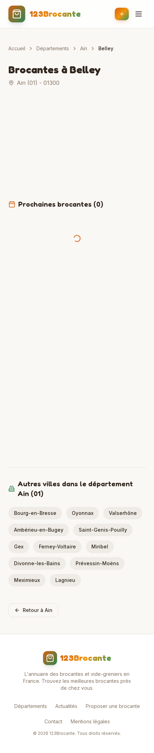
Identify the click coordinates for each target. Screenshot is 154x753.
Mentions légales (90, 721)
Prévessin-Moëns (97, 563)
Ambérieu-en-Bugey (38, 530)
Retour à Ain (33, 610)
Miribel (99, 546)
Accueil (16, 48)
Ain (83, 48)
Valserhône (123, 513)
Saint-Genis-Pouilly (103, 530)
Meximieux (27, 580)
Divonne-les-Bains (37, 563)
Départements (52, 48)
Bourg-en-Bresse (35, 513)
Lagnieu (65, 580)
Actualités (66, 706)
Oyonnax (82, 513)
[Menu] (139, 14)
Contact (53, 721)
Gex (18, 546)
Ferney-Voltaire (57, 546)
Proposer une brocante (113, 706)
